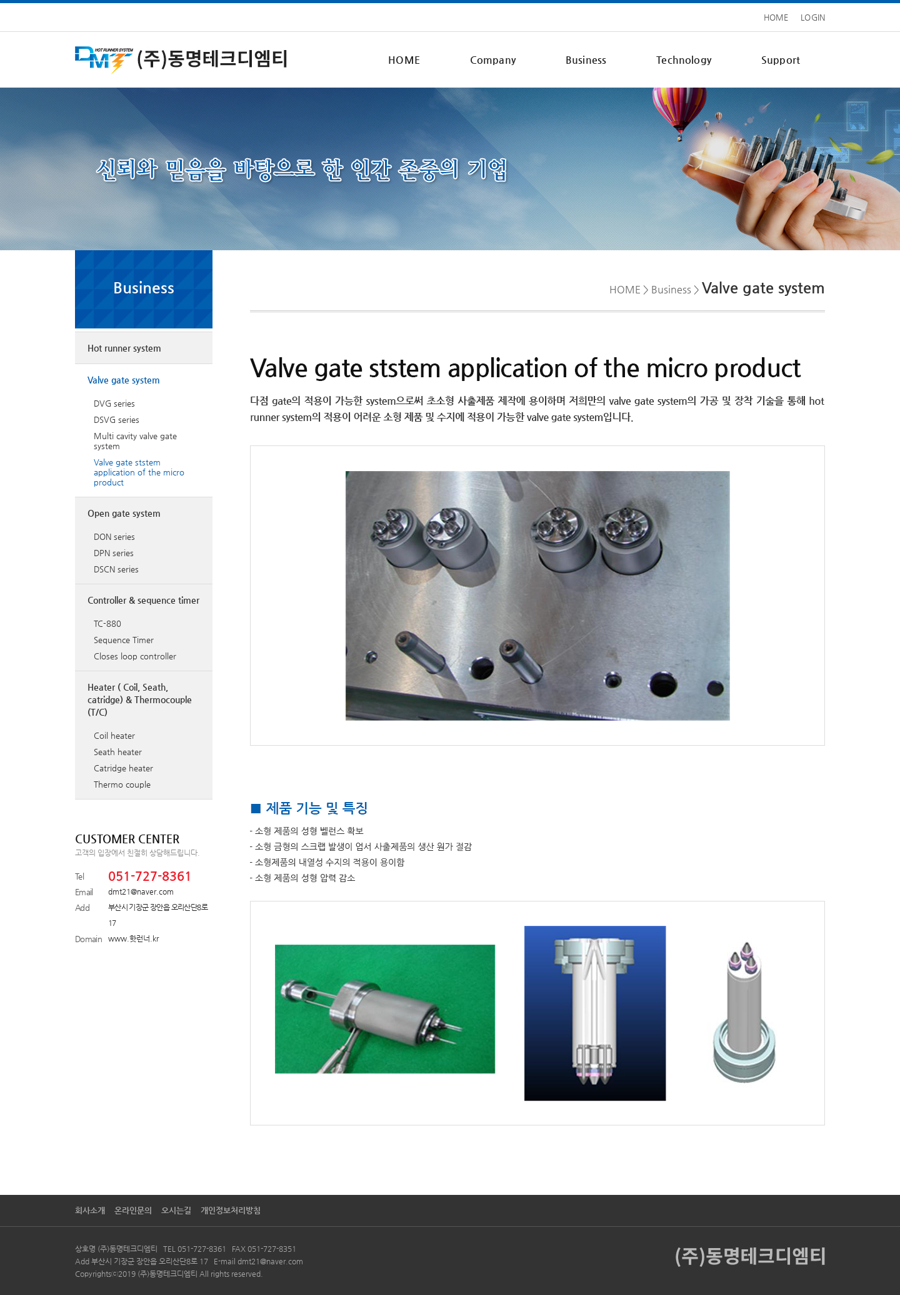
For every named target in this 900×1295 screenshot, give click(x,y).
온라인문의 (133, 1210)
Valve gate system (124, 380)
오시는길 (176, 1210)
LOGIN (813, 17)
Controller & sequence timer (143, 600)
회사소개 (90, 1210)
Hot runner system (124, 348)
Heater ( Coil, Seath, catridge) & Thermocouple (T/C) (140, 699)
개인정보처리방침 (231, 1210)
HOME (776, 17)
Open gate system (124, 513)
